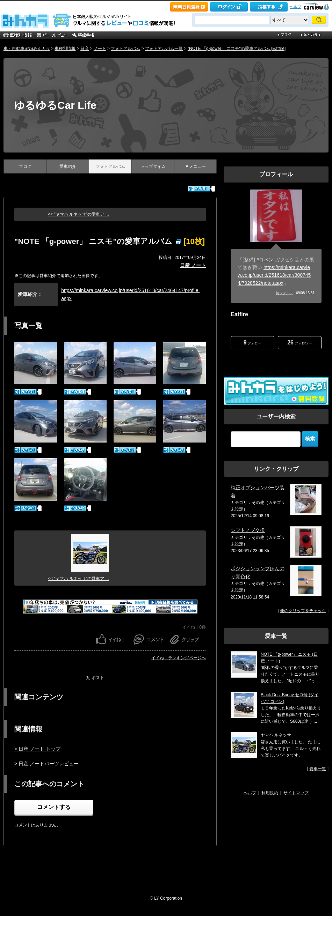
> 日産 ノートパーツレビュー (46, 763)
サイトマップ (296, 792)
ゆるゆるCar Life (55, 105)
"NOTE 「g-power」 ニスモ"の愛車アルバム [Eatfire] (237, 48)
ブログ (25, 166)
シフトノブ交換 (248, 530)
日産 (84, 48)
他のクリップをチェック (303, 610)
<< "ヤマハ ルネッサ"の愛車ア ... (78, 214)
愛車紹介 (67, 166)
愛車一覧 (317, 768)
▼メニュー (195, 166)
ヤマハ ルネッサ (276, 735)
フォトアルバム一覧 (164, 48)
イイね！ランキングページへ (178, 657)
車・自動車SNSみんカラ (26, 48)
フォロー (253, 342)
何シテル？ (284, 293)
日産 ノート (193, 265)
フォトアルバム (125, 48)
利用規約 (269, 792)
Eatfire (239, 314)
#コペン (265, 259)
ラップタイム (153, 166)
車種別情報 (65, 48)
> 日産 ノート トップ (37, 749)
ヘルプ (295, 7)
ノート (100, 48)
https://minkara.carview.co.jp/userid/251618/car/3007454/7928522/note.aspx (274, 275)
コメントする (54, 807)
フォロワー (299, 342)
